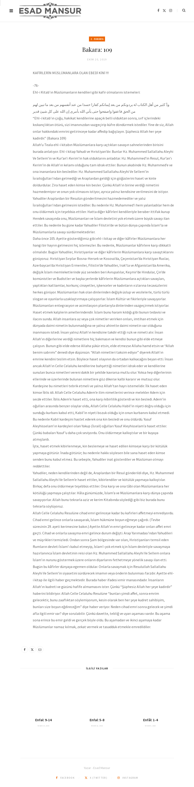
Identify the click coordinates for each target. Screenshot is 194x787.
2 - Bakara (97, 39)
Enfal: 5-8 (97, 720)
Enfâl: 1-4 (150, 720)
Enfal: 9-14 (43, 720)
